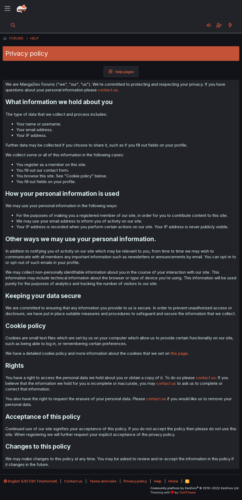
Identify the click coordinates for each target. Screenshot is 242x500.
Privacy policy (135, 481)
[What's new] (230, 25)
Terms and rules (103, 481)
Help (157, 481)
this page (179, 353)
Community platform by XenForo (194, 488)
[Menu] (7, 8)
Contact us (73, 481)
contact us (108, 89)
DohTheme (188, 492)
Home (173, 481)
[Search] (13, 25)
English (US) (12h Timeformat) (30, 481)
